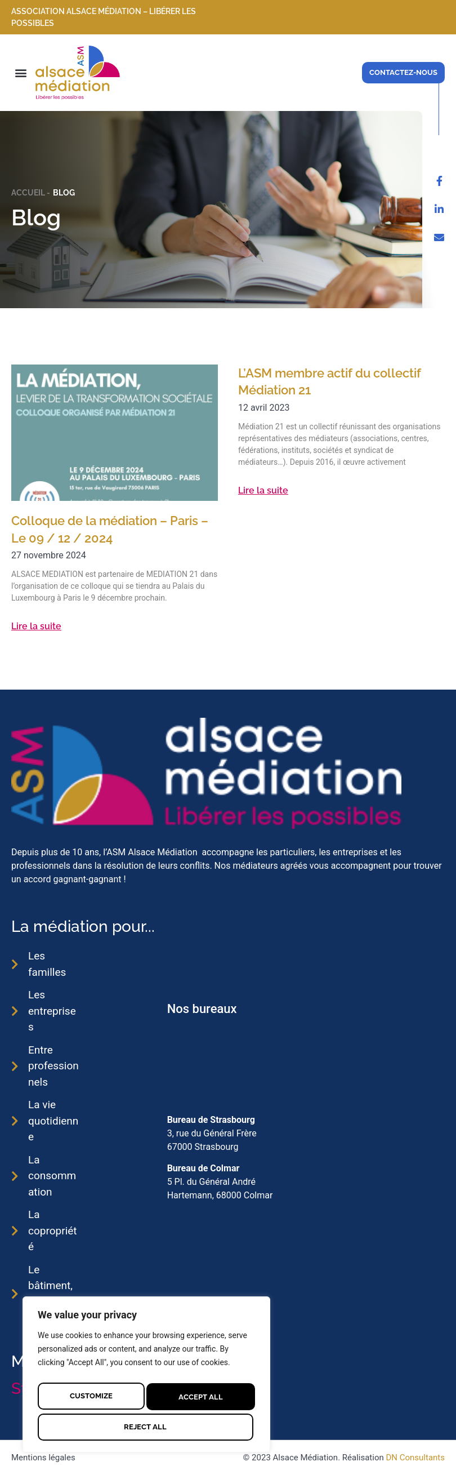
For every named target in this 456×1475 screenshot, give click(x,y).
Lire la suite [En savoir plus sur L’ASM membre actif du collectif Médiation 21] (263, 490)
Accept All (146, 1425)
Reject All (199, 1394)
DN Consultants (415, 1457)
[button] (20, 72)
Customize (90, 1394)
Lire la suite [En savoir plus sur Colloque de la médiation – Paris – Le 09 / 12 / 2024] (36, 626)
